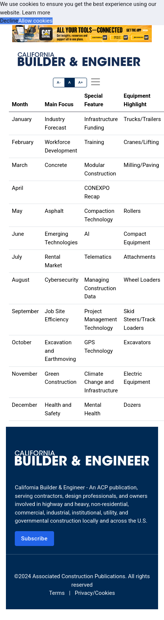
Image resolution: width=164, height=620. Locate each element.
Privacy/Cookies (95, 593)
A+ (80, 82)
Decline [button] (9, 20)
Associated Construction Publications (79, 576)
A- (59, 82)
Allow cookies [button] (35, 20)
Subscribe (34, 538)
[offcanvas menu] (95, 82)
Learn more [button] (36, 12)
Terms (57, 593)
